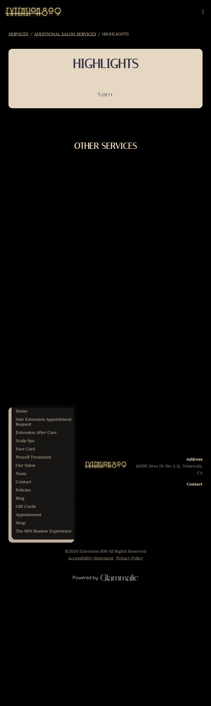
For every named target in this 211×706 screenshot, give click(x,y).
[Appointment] (29, 514)
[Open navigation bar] (203, 11)
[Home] (22, 411)
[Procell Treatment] (33, 457)
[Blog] (20, 498)
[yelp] (110, 480)
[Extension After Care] (36, 432)
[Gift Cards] (26, 506)
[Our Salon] (25, 465)
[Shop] (21, 522)
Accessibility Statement (91, 558)
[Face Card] (25, 448)
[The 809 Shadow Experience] (44, 531)
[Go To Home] (33, 12)
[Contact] (24, 481)
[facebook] (105, 480)
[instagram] (100, 480)
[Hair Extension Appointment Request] (44, 422)
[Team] (21, 473)
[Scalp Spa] (25, 440)
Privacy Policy (129, 558)
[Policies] (23, 490)
